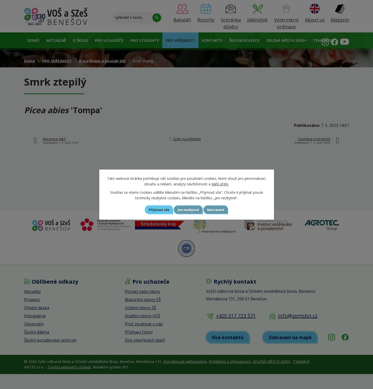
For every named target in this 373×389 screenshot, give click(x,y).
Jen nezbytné (188, 209)
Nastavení (222, 209)
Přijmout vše (152, 209)
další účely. (220, 183)
